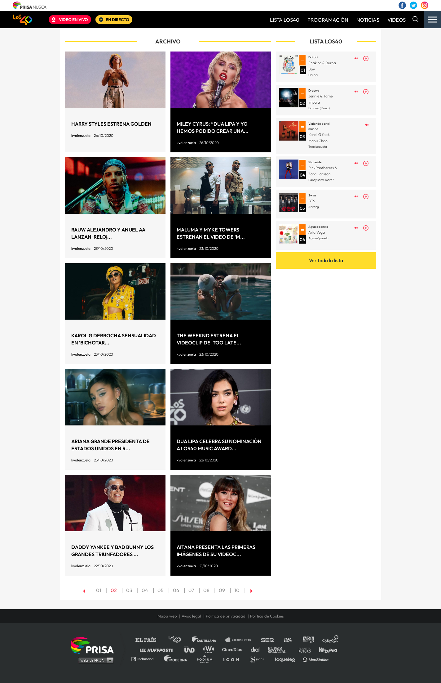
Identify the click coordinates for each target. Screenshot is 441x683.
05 (160, 590)
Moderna (176, 659)
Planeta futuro (303, 649)
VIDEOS (396, 19)
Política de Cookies (267, 616)
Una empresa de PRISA (94, 645)
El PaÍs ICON (233, 659)
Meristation (316, 659)
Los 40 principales (179, 640)
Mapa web (167, 616)
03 (129, 590)
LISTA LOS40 (284, 19)
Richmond (145, 659)
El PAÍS (149, 640)
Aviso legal (191, 616)
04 (145, 590)
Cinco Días (234, 649)
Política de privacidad (225, 616)
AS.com (287, 640)
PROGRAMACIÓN (327, 19)
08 (206, 590)
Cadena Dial (257, 649)
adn (308, 640)
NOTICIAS (367, 19)
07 (191, 590)
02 (114, 590)
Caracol (331, 640)
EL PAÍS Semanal (280, 649)
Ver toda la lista (326, 260)
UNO (192, 649)
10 (237, 590)
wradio (210, 649)
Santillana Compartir (241, 640)
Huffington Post (157, 649)
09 (222, 590)
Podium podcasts (206, 659)
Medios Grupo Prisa (94, 660)
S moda (259, 659)
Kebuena (325, 649)
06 (176, 590)
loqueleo (287, 659)
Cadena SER (267, 640)
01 (98, 590)
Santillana (208, 640)
